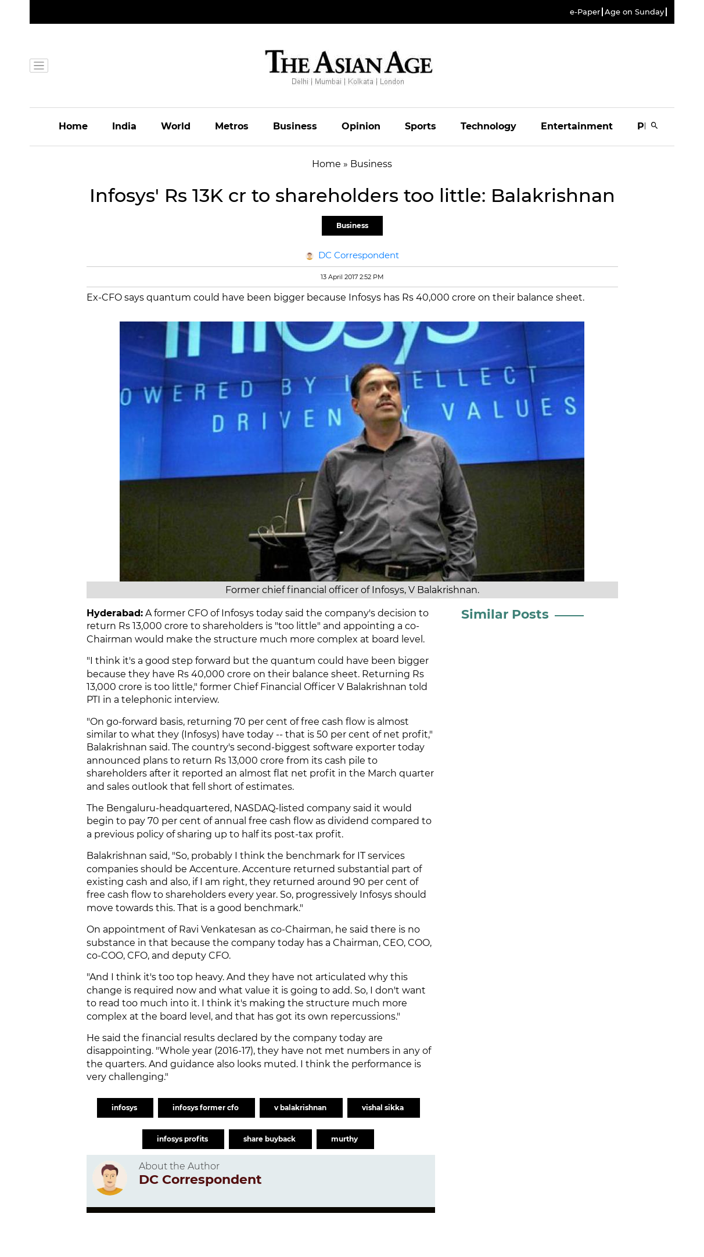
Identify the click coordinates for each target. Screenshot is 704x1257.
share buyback (270, 1139)
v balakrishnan (301, 1107)
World (176, 126)
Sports (420, 126)
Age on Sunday (634, 12)
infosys (125, 1107)
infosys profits (183, 1139)
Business (295, 126)
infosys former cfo (206, 1107)
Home (73, 126)
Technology (488, 126)
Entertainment (577, 126)
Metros (232, 126)
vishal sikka (383, 1107)
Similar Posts (505, 614)
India (124, 126)
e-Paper (585, 12)
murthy (345, 1139)
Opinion (361, 126)
